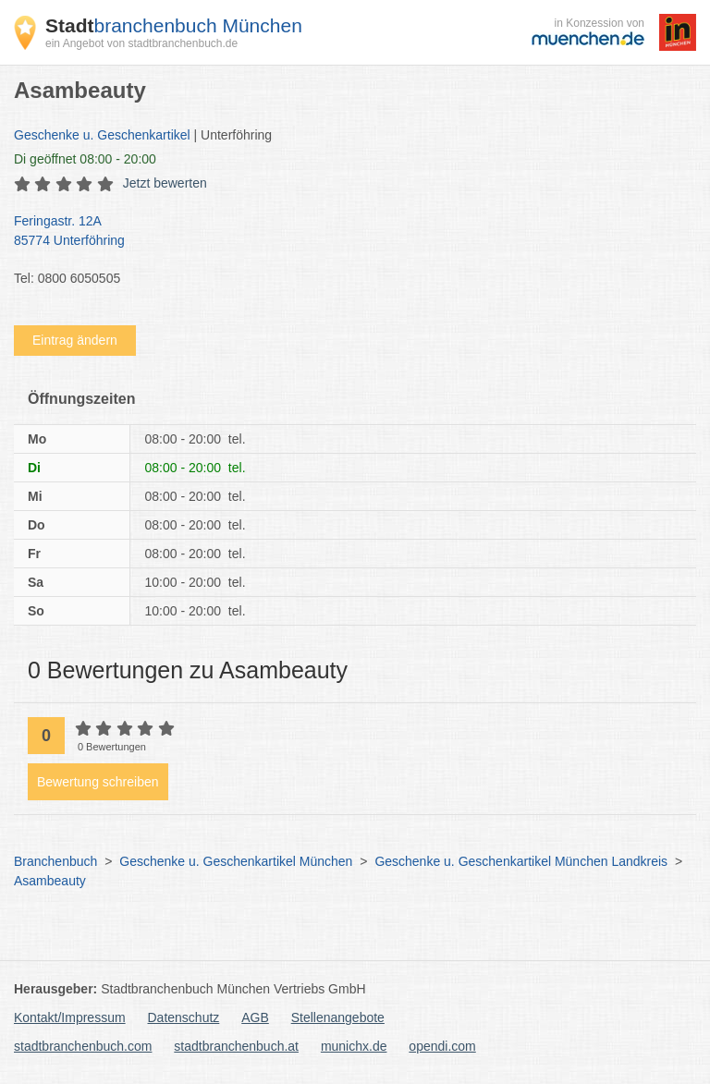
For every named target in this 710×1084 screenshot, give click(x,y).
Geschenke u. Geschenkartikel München (235, 861)
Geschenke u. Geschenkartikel (102, 135)
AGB (255, 1017)
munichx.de (354, 1046)
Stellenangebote (338, 1017)
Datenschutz (184, 1017)
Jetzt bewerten (165, 183)
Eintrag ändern (74, 340)
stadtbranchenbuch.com (83, 1046)
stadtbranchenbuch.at (236, 1046)
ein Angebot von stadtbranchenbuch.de (141, 43)
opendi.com (442, 1046)
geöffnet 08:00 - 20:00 (85, 159)
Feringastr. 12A (346, 231)
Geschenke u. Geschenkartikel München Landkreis (520, 861)
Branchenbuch (55, 861)
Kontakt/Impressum (70, 1017)
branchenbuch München (173, 25)
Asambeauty (50, 880)
